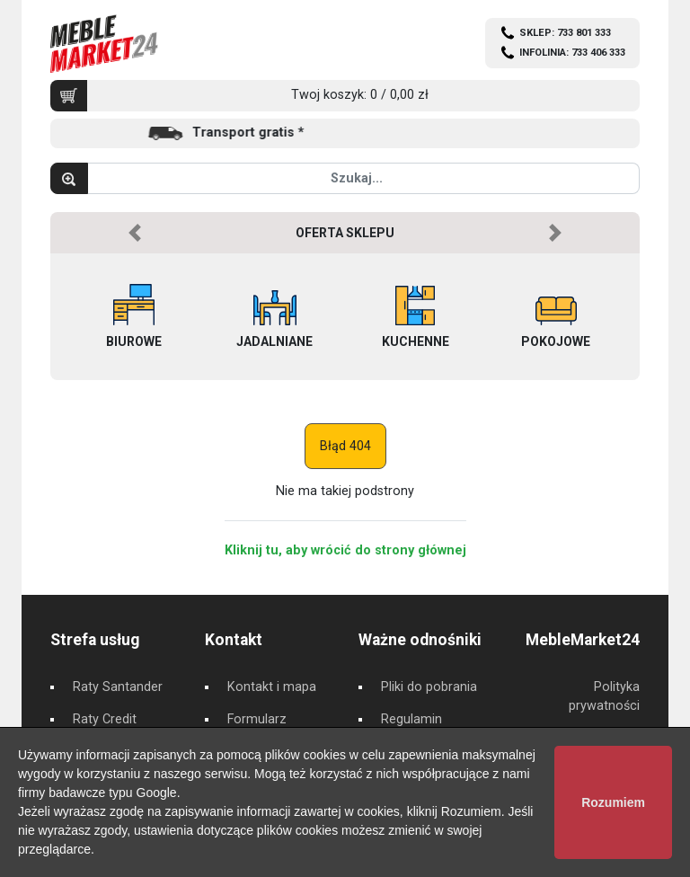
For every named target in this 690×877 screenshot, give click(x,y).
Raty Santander (118, 687)
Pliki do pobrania (429, 687)
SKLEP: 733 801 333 (565, 33)
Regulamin (411, 719)
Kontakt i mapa (271, 687)
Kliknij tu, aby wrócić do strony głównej (345, 550)
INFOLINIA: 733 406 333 (572, 52)
